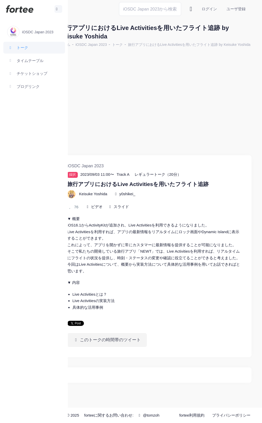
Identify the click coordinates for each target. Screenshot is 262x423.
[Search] (150, 9)
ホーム (84, 45)
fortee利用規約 (193, 410)
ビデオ (116, 203)
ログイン (209, 9)
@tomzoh (139, 418)
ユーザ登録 (236, 9)
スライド (141, 203)
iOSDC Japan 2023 (111, 45)
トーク (137, 45)
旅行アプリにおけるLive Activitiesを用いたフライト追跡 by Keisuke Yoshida (142, 51)
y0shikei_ (147, 190)
